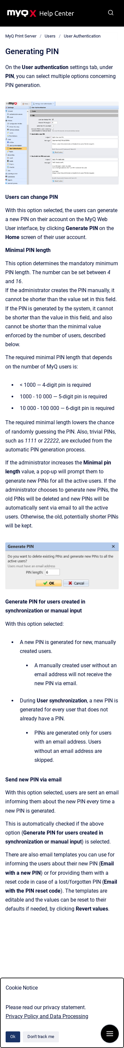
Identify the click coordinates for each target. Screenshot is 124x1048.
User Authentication (82, 36)
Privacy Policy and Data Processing (47, 1016)
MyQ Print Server (20, 36)
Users (50, 36)
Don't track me (40, 1036)
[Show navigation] (110, 1034)
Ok (13, 1036)
